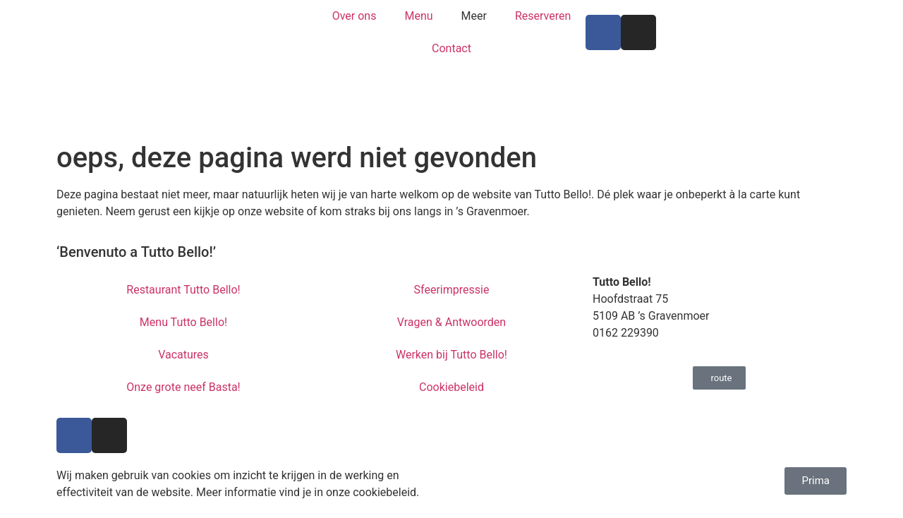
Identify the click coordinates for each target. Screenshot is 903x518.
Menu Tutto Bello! (183, 322)
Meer (474, 16)
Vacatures (183, 354)
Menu (418, 16)
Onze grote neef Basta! (183, 387)
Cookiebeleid (451, 387)
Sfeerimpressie (452, 289)
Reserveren (543, 16)
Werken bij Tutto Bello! (451, 354)
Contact (451, 48)
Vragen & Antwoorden (451, 322)
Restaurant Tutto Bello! (183, 289)
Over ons (354, 16)
